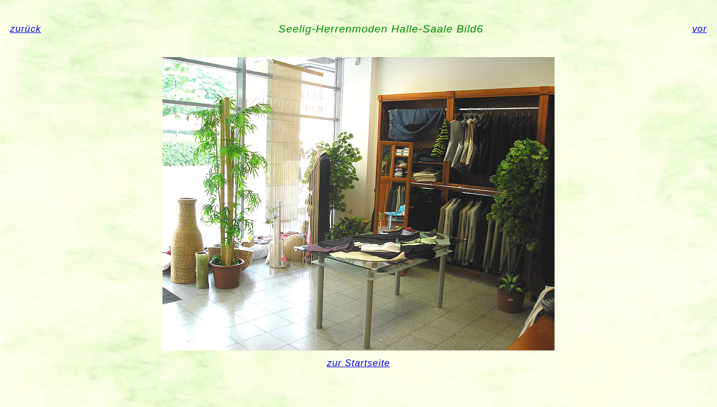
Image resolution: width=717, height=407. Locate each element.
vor (699, 29)
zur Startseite (358, 363)
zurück (25, 29)
